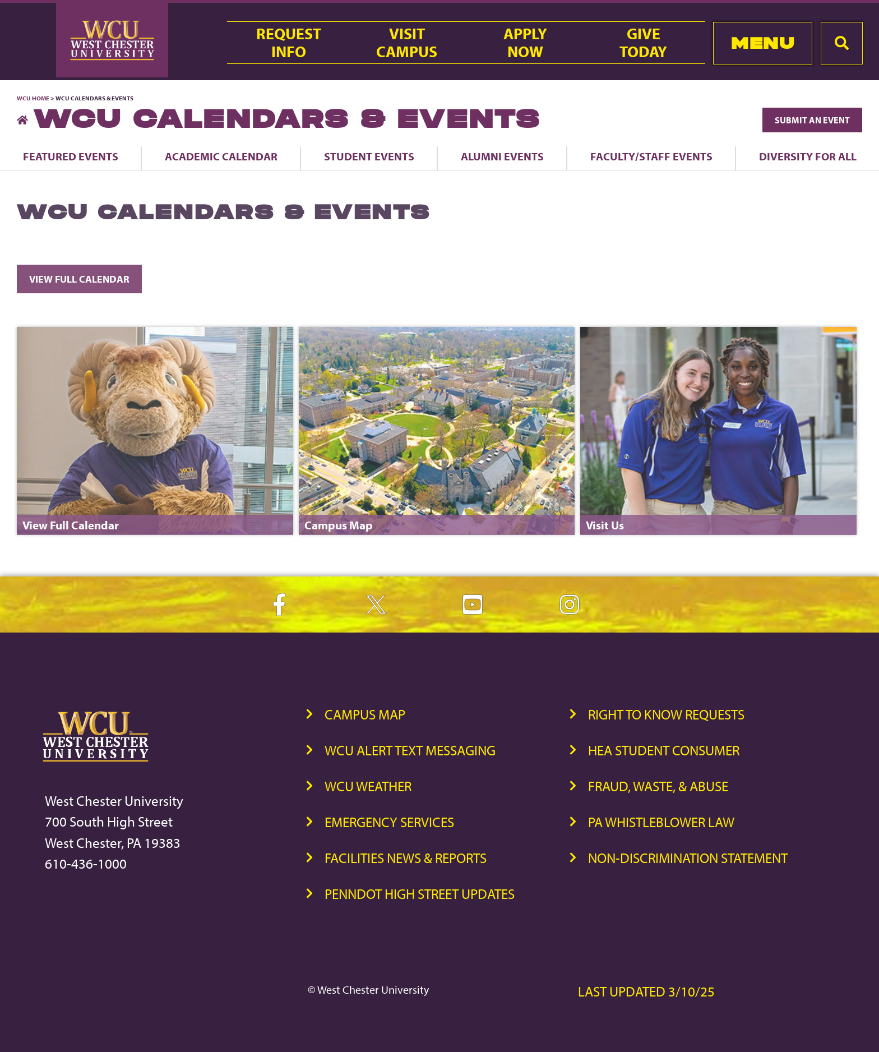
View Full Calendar (79, 279)
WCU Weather (368, 786)
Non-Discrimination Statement (688, 857)
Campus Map (365, 714)
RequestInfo (288, 43)
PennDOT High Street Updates (420, 893)
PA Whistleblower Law (661, 821)
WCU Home (33, 98)
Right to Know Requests (666, 714)
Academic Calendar (221, 156)
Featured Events (70, 156)
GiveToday (643, 43)
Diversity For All (808, 156)
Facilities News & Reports (406, 857)
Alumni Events (502, 156)
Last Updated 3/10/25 (646, 991)
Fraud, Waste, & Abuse (658, 786)
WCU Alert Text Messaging (410, 750)
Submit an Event (812, 120)
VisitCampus (406, 43)
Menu (762, 43)
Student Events (369, 156)
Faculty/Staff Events (651, 156)
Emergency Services (389, 821)
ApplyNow (525, 43)
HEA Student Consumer (663, 750)
